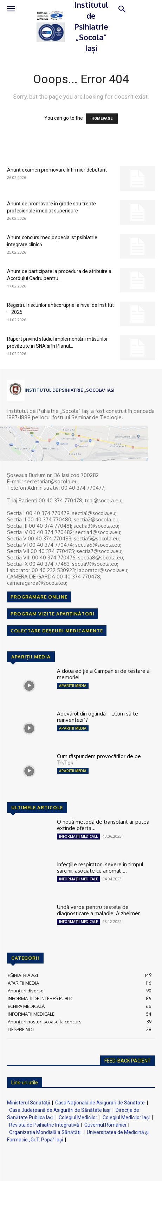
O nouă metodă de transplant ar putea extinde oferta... (103, 824)
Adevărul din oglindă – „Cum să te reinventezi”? (97, 716)
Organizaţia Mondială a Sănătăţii (45, 1132)
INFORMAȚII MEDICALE (78, 836)
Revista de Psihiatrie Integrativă (44, 1125)
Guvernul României (105, 1125)
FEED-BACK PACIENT (127, 1061)
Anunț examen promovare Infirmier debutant (57, 170)
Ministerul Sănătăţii (28, 1102)
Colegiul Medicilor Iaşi (126, 1117)
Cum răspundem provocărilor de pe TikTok (99, 759)
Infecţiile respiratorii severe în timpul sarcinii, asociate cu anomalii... (100, 867)
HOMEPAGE (101, 118)
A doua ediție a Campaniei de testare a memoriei (103, 674)
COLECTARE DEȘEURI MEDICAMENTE (57, 630)
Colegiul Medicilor (78, 1117)
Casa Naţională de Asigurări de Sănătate (100, 1102)
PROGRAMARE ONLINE (39, 597)
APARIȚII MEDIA (72, 685)
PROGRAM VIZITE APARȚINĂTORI (53, 614)
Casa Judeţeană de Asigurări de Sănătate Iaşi (59, 1110)
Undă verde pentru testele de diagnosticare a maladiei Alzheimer (98, 910)
